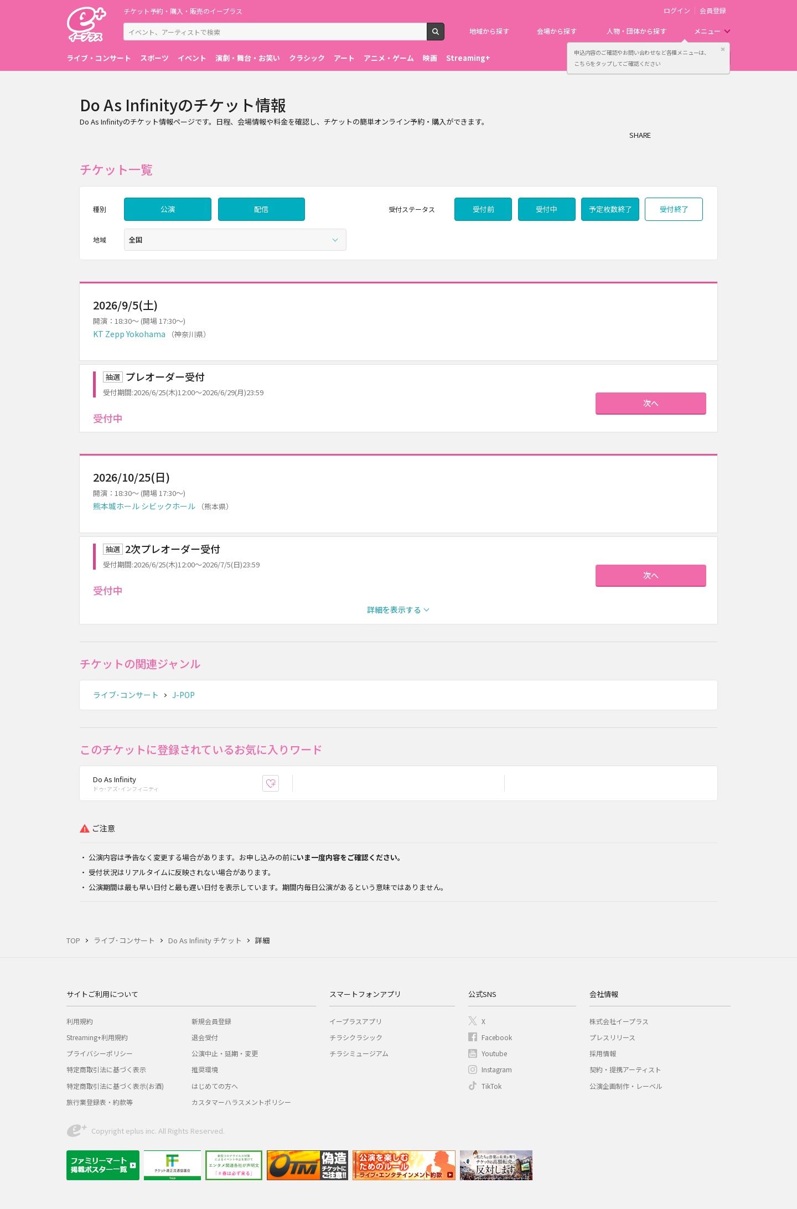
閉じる (722, 49)
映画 (430, 58)
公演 (168, 209)
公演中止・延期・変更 (225, 1053)
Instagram (497, 1069)
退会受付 (205, 1037)
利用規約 (79, 1021)
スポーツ (154, 58)
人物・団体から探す (636, 30)
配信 (261, 209)
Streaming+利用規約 (97, 1037)
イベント (192, 58)
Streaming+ (468, 58)
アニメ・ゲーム (389, 58)
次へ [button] (651, 403)
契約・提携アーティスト (625, 1069)
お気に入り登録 (278, 783)
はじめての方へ (215, 1086)
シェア (665, 134)
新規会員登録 (211, 1021)
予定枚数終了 (610, 209)
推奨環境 (205, 1069)
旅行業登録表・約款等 (99, 1102)
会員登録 (713, 10)
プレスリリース (612, 1037)
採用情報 (602, 1053)
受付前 (483, 209)
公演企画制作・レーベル (626, 1086)
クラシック (307, 58)
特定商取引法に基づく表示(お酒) (115, 1086)
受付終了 (674, 209)
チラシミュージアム (359, 1053)
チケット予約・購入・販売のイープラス (182, 11)
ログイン (677, 10)
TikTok (491, 1086)
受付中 (546, 209)
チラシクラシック (355, 1037)
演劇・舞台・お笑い (247, 58)
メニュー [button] (707, 30)
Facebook (497, 1037)
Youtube (494, 1053)
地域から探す (489, 30)
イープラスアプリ (355, 1021)
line (709, 134)
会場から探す (557, 30)
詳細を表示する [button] (394, 609)
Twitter (687, 134)
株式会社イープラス (619, 1021)
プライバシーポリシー (99, 1053)
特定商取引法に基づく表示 (106, 1069)
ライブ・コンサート (98, 58)
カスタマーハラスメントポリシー (241, 1102)
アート (344, 58)
